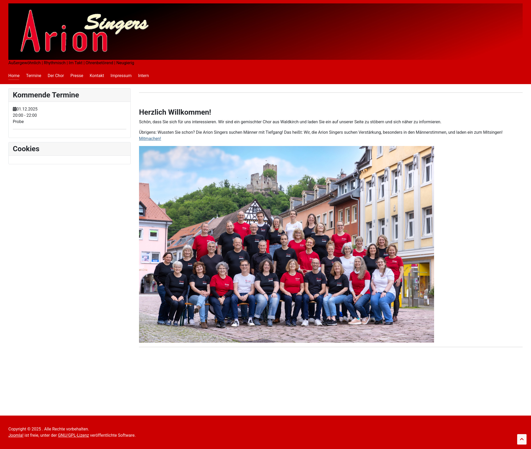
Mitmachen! (150, 138)
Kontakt (97, 75)
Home (14, 75)
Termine (33, 75)
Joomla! (16, 435)
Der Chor (56, 75)
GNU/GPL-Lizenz (73, 435)
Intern (143, 75)
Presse (77, 75)
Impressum (121, 75)
